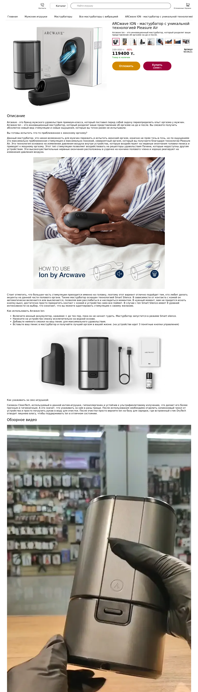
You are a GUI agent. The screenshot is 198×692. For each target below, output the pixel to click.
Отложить (126, 66)
